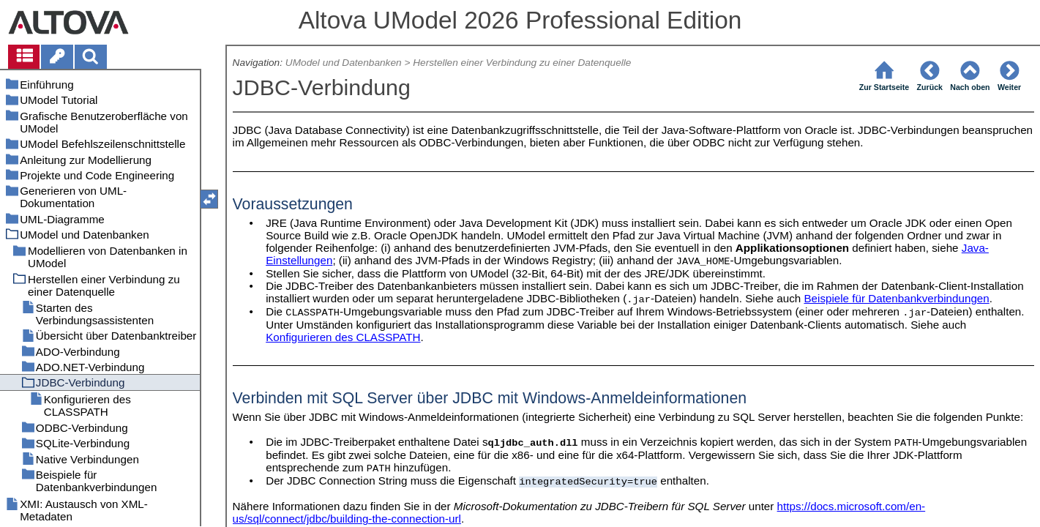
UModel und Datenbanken (343, 62)
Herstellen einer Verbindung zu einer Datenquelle (522, 62)
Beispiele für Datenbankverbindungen (896, 298)
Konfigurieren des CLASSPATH (343, 337)
